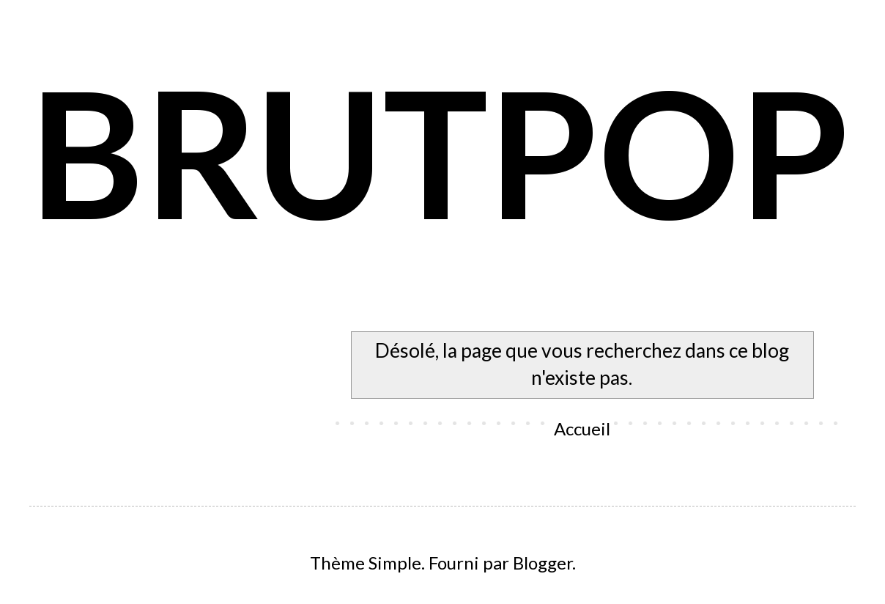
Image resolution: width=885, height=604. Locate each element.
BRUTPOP (439, 151)
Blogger (542, 562)
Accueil (582, 428)
